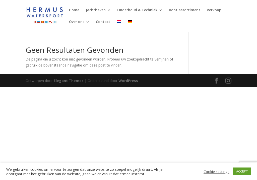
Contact (103, 22)
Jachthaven (96, 10)
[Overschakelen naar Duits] (130, 26)
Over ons (76, 22)
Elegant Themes (69, 80)
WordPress (128, 80)
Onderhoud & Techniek (137, 10)
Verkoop (214, 10)
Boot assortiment (184, 10)
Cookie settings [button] (216, 171)
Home (74, 10)
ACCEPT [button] (242, 171)
